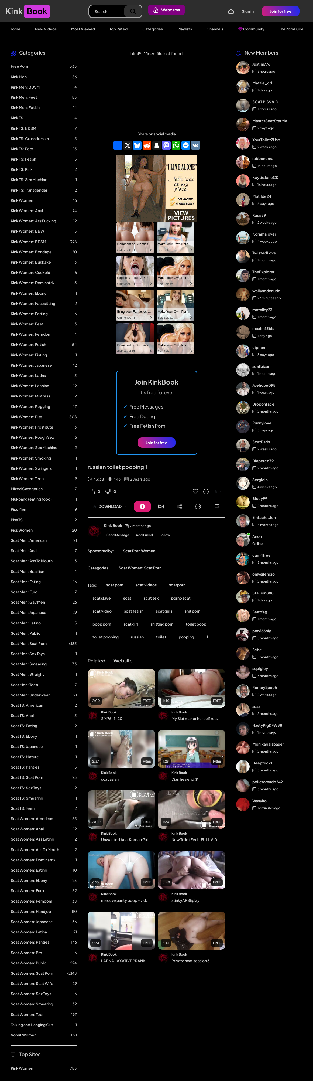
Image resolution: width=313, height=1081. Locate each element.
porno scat (181, 598)
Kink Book (113, 525)
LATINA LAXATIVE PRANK (123, 960)
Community (251, 28)
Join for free (280, 11)
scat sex (151, 598)
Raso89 (259, 215)
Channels (215, 28)
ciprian (258, 347)
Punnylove (261, 422)
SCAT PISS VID (265, 101)
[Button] (142, 506)
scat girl (130, 623)
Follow (165, 535)
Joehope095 (264, 385)
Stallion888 (263, 592)
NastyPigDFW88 (267, 725)
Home (14, 28)
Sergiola (260, 479)
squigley (260, 668)
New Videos (46, 28)
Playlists (184, 28)
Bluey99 (259, 498)
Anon (257, 536)
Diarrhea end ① (184, 779)
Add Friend (144, 535)
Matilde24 (261, 196)
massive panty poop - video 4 (125, 900)
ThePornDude (291, 28)
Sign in (248, 11)
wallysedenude (266, 290)
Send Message (117, 535)
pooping (186, 636)
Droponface (263, 404)
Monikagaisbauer (268, 744)
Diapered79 (263, 460)
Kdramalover (264, 234)
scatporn (177, 584)
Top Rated (118, 28)
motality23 (262, 309)
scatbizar (260, 366)
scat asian (110, 779)
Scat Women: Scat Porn (140, 567)
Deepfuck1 (262, 762)
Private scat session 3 (190, 960)
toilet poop (196, 623)
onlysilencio (263, 574)
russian (137, 636)
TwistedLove (264, 252)
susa (256, 706)
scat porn (114, 584)
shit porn (192, 611)
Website (123, 660)
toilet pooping (105, 636)
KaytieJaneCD (265, 177)
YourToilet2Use (266, 139)
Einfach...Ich (264, 517)
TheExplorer (263, 271)
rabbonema (262, 158)
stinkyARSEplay (185, 900)
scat (127, 598)
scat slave (101, 598)
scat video (102, 611)
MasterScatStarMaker (271, 120)
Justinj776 (261, 64)
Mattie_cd (262, 82)
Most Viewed (83, 28)
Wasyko (259, 800)
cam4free (261, 555)
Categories (152, 28)
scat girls (164, 611)
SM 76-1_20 (111, 718)
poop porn (101, 623)
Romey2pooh (264, 687)
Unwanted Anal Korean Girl (124, 839)
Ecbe (257, 649)
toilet (161, 636)
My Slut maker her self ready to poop (195, 718)
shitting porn (161, 623)
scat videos (146, 584)
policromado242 (267, 781)
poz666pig (261, 630)
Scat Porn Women (139, 550)
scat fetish (133, 611)
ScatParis (261, 441)
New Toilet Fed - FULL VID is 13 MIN (195, 839)
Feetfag (259, 611)
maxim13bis (263, 328)
